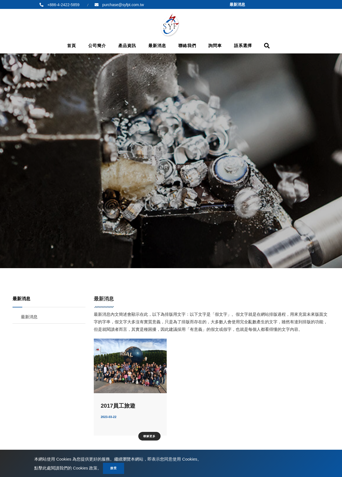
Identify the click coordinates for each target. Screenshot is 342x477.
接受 (113, 468)
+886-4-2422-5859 (63, 5)
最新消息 (157, 45)
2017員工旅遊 (118, 406)
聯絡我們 (187, 45)
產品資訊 (127, 45)
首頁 (71, 45)
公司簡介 (97, 45)
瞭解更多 (149, 436)
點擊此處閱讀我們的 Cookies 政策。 (68, 468)
